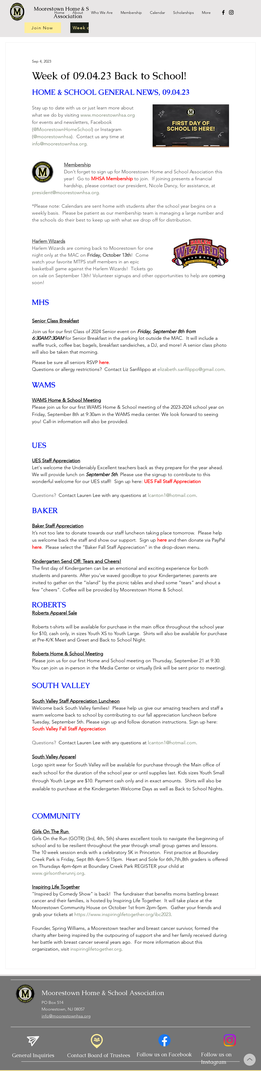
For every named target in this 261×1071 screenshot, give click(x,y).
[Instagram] (231, 12)
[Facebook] (223, 12)
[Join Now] (43, 27)
